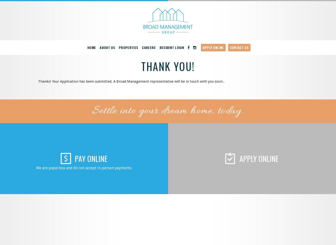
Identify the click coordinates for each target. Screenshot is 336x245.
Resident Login (172, 47)
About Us (107, 47)
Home (91, 47)
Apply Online (213, 47)
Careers (149, 47)
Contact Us (239, 47)
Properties (128, 47)
